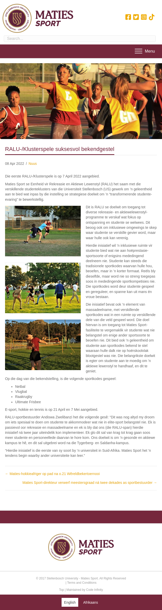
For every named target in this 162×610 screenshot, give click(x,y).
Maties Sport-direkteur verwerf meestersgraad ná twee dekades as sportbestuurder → (89, 483)
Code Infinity (94, 590)
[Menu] (145, 51)
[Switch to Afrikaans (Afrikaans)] (90, 602)
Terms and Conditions (81, 582)
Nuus (33, 164)
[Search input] (80, 38)
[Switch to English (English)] (70, 602)
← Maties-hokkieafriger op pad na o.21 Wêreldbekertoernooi (52, 474)
